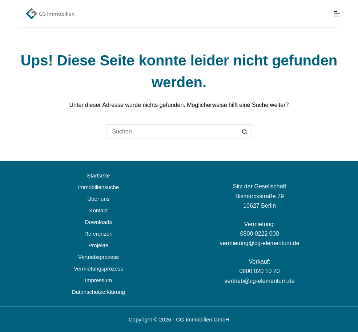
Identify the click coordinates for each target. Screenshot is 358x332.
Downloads (98, 222)
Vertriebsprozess (98, 257)
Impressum (98, 280)
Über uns (98, 199)
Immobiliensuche (98, 187)
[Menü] (337, 14)
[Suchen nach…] (171, 131)
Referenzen (98, 234)
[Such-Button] (244, 131)
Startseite (98, 175)
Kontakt (98, 210)
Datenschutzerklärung (98, 292)
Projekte (98, 245)
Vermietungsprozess (98, 268)
